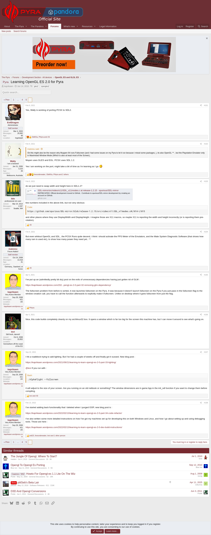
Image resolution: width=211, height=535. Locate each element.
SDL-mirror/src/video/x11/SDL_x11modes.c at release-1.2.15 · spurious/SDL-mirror (78, 190)
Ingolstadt (19, 137)
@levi (28, 367)
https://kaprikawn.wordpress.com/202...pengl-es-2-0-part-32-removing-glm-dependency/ (68, 285)
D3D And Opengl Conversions (28, 490)
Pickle (13, 476)
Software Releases (37, 485)
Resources (87, 26)
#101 (206, 105)
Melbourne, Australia (15, 175)
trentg (200, 476)
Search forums (20, 31)
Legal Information (108, 26)
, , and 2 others (51, 174)
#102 (206, 143)
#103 (206, 181)
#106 (206, 314)
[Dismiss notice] (206, 38)
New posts (6, 31)
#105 (206, 274)
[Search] (202, 26)
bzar (200, 458)
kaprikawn (8, 86)
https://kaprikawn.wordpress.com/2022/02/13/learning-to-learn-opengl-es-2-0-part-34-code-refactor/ (74, 412)
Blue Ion (14, 467)
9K (51, 459)
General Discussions (37, 459)
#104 (206, 231)
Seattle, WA (18, 208)
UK (21, 301)
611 (47, 485)
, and (41, 136)
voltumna (198, 484)
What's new (69, 26)
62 (47, 476)
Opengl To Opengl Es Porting (28, 464)
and (33, 395)
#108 (206, 402)
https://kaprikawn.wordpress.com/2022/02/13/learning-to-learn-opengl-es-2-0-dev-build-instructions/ (74, 427)
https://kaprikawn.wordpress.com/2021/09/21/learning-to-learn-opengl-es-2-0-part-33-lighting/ (71, 362)
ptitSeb (13, 485)
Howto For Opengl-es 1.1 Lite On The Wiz (50, 473)
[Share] (201, 105)
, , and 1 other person (47, 435)
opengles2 (45, 86)
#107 (206, 352)
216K (52, 485)
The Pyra (19, 26)
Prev (7, 99)
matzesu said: (33, 148)
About (7, 26)
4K (48, 494)
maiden (13, 459)
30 (47, 459)
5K (52, 467)
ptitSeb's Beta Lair (28, 482)
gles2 (36, 86)
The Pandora (37, 26)
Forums (55, 26)
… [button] (18, 99)
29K (51, 476)
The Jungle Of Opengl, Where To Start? (34, 455)
